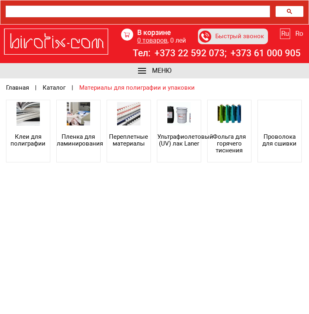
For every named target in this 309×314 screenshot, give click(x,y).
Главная (17, 87)
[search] (137, 11)
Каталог (54, 87)
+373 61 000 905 (266, 53)
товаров (152, 40)
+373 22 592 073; (190, 53)
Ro (299, 33)
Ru (285, 33)
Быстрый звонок (231, 37)
